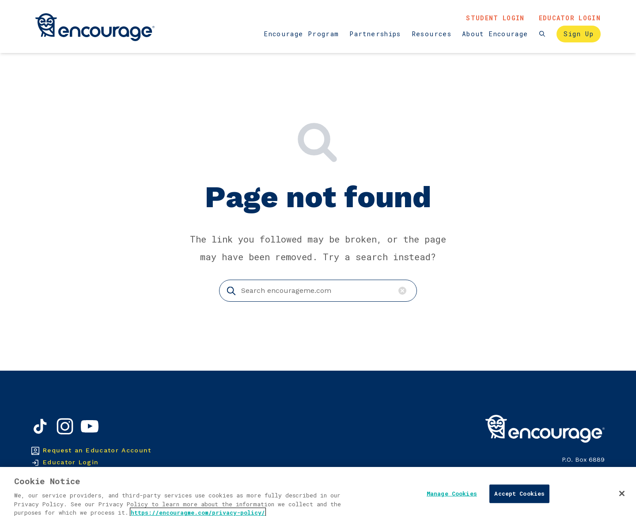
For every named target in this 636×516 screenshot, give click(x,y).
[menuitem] (301, 34)
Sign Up (579, 34)
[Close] (622, 504)
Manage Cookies (452, 504)
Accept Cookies (519, 504)
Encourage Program (301, 34)
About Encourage (495, 34)
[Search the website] (542, 34)
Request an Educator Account (97, 450)
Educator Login (570, 18)
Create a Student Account (90, 474)
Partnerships (375, 34)
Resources (431, 34)
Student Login (495, 18)
